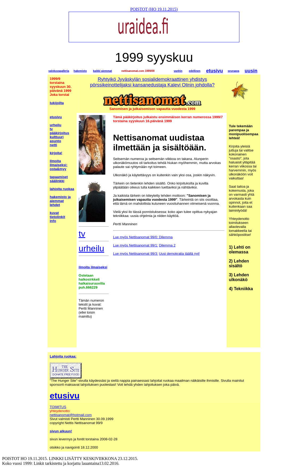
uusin (251, 70)
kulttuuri (57, 137)
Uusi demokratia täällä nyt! (179, 254)
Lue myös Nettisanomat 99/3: (135, 254)
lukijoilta (57, 103)
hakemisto (80, 70)
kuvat (54, 213)
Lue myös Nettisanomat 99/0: (135, 237)
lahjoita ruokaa (62, 189)
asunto (55, 141)
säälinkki (57, 181)
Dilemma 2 (167, 245)
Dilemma (165, 237)
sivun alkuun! (61, 431)
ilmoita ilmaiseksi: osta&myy (59, 165)
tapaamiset (59, 177)
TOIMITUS (58, 407)
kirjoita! (56, 153)
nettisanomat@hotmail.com (71, 415)
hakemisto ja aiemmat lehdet (60, 201)
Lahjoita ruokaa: (63, 356)
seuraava (233, 70)
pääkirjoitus (59, 133)
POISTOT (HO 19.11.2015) (154, 9)
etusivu (214, 70)
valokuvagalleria (58, 70)
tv (51, 129)
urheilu (55, 125)
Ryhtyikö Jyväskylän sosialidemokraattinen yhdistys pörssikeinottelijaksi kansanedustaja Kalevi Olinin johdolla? (152, 82)
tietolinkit (57, 217)
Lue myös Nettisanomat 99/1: (135, 245)
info (53, 221)
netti (53, 145)
